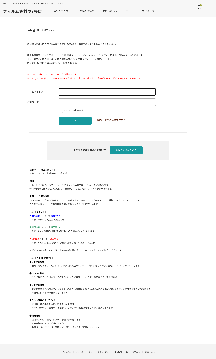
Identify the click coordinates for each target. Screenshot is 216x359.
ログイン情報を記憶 (72, 108)
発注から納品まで (133, 343)
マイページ (148, 10)
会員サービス (103, 343)
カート (130, 10)
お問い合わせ (110, 10)
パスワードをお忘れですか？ (110, 118)
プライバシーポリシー (85, 343)
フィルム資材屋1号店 (22, 11)
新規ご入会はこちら (126, 148)
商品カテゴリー (62, 10)
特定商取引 (117, 343)
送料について (87, 10)
